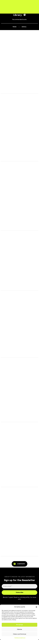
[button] (36, 607)
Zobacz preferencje (19, 634)
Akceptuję (19, 624)
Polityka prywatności (20, 637)
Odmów (19, 629)
